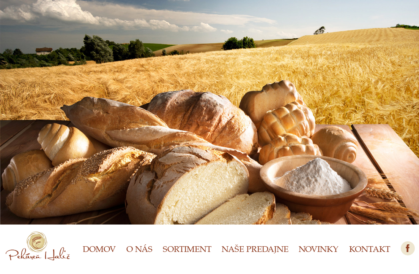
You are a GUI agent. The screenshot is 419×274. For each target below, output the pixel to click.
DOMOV (99, 249)
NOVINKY (319, 249)
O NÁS (139, 249)
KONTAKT (369, 249)
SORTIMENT (187, 249)
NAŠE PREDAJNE (255, 249)
